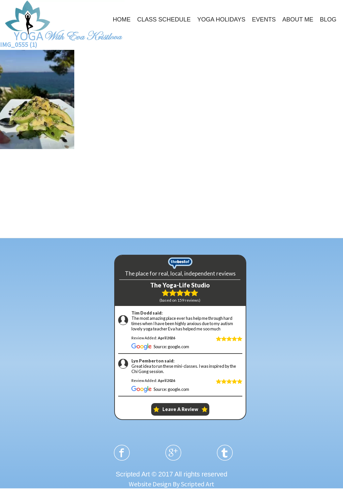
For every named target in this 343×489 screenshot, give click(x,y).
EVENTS (264, 19)
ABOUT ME (297, 19)
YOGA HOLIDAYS (221, 19)
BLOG (328, 19)
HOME (121, 19)
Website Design (150, 484)
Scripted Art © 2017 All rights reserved (171, 474)
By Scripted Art (193, 484)
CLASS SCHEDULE (163, 19)
